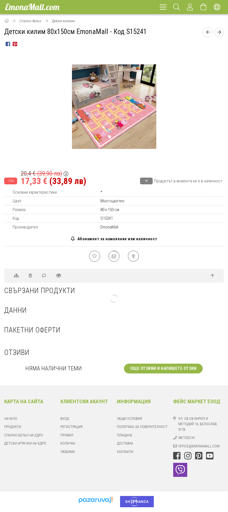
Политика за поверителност (142, 427)
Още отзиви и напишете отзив (163, 368)
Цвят (17, 200)
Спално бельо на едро (23, 435)
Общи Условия (129, 419)
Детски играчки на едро (25, 443)
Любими (67, 452)
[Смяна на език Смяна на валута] (217, 7)
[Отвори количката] (203, 7)
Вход (64, 419)
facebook (176, 456)
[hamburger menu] (163, 7)
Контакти (125, 452)
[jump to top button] (212, 276)
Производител (25, 227)
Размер (19, 209)
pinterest (198, 456)
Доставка (125, 443)
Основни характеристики (35, 192)
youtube (209, 456)
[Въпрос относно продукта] (133, 256)
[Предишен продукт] (208, 32)
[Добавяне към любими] (94, 256)
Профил (66, 435)
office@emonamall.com (199, 446)
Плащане (124, 435)
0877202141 (186, 438)
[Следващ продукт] (219, 32)
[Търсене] (176, 7)
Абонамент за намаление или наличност (116, 238)
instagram (187, 456)
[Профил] (190, 7)
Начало (10, 419)
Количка (67, 443)
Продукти (12, 427)
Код (16, 218)
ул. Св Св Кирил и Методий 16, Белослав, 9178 (198, 424)
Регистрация (71, 427)
